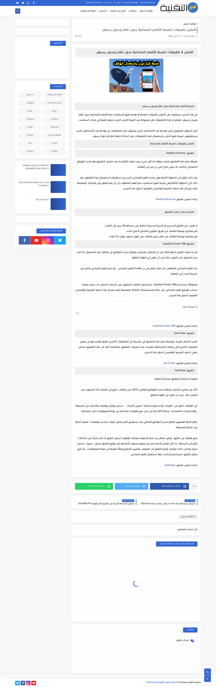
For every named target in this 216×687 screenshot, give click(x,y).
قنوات (30, 127)
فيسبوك (54, 127)
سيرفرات (30, 119)
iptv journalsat (42, 200)
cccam (54, 143)
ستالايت (132, 11)
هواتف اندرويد (146, 11)
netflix (54, 151)
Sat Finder (170, 363)
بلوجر (54, 111)
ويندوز (30, 135)
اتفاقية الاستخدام (130, 3)
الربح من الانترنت (118, 11)
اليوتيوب (30, 103)
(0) (78, 36)
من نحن (108, 3)
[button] (169, 486)
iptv (30, 143)
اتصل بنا (117, 3)
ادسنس (103, 11)
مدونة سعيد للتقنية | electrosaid (162, 682)
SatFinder (170, 465)
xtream (30, 151)
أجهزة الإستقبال (88, 11)
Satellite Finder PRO (164, 326)
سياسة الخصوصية (94, 3)
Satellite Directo (165, 199)
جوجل (30, 111)
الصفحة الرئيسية (147, 3)
